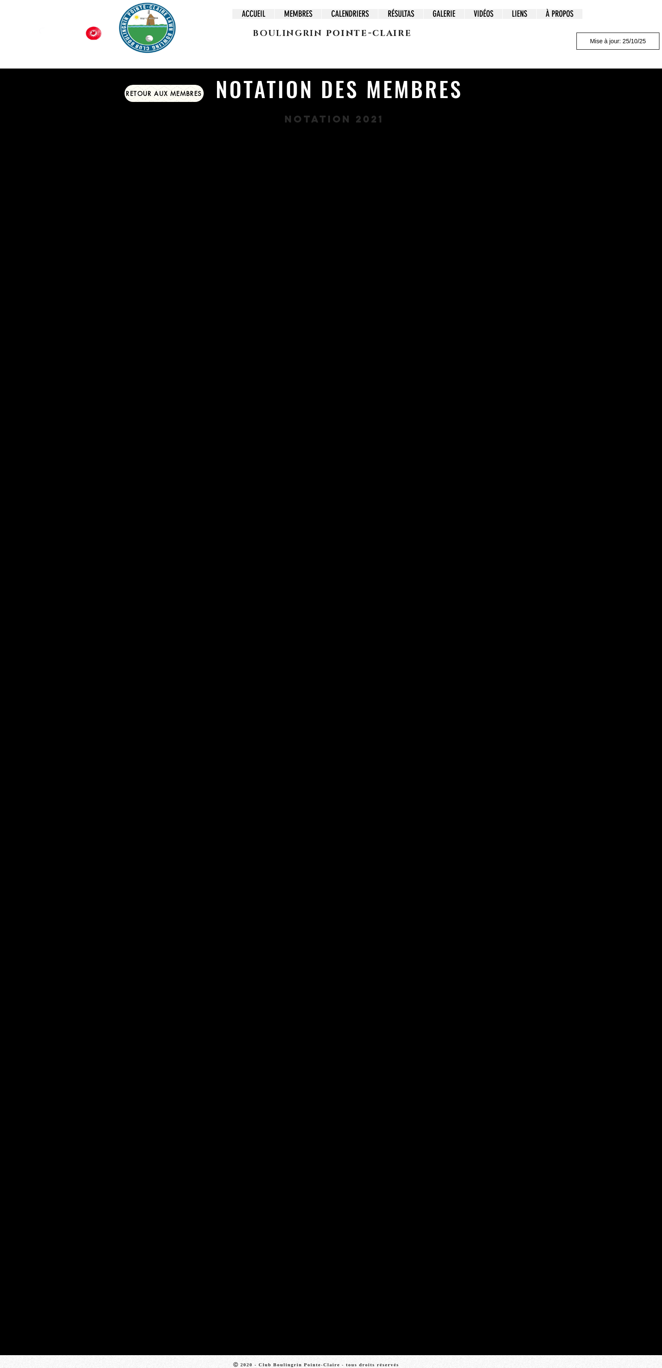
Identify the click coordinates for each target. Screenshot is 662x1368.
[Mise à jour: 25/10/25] (617, 41)
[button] (297, 14)
